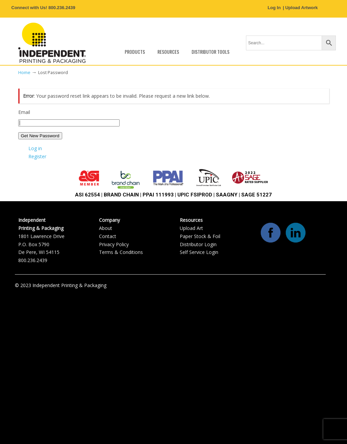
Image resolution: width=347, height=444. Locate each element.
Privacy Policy (114, 244)
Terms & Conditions (121, 252)
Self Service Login (199, 252)
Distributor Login (198, 244)
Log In (274, 7)
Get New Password (40, 135)
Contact (107, 236)
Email (24, 112)
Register (37, 156)
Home (24, 72)
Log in (35, 148)
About (105, 228)
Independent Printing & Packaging (52, 43)
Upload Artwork (301, 7)
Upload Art (191, 228)
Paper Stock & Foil (200, 236)
